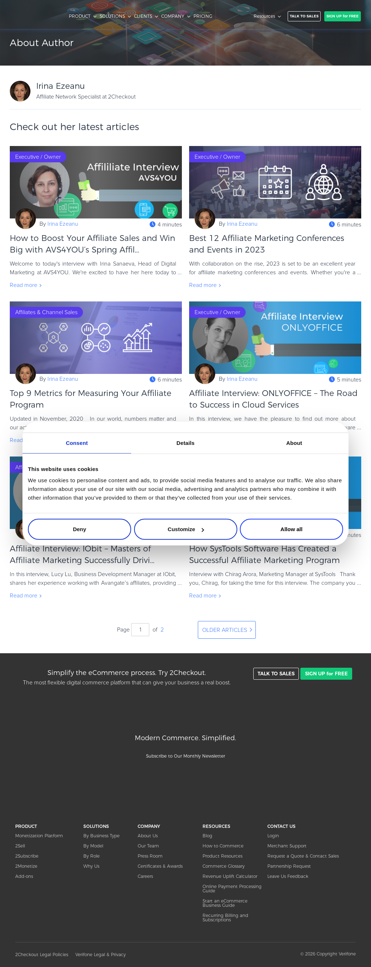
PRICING (202, 16)
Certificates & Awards (160, 866)
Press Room (150, 856)
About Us (148, 835)
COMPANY (172, 16)
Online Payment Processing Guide (232, 888)
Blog (207, 835)
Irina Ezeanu (62, 224)
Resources (264, 16)
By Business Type (101, 835)
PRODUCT (80, 16)
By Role (91, 856)
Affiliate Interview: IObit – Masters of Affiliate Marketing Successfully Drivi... (82, 554)
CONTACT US (281, 826)
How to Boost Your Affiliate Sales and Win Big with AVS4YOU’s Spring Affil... (92, 244)
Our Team (148, 846)
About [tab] (294, 442)
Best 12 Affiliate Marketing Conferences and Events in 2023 (266, 244)
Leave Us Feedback (287, 876)
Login (273, 835)
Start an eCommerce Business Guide (225, 903)
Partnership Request (289, 866)
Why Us (91, 866)
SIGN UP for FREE (342, 16)
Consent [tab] (77, 442)
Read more (23, 285)
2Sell (20, 846)
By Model (93, 846)
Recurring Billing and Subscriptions (225, 917)
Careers (145, 876)
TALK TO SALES (304, 16)
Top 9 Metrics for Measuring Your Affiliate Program (90, 399)
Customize (186, 529)
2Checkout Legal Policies (41, 954)
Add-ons (24, 876)
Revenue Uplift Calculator (230, 876)
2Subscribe (26, 856)
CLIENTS (143, 16)
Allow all (291, 529)
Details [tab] (185, 442)
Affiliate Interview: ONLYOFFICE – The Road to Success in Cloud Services (273, 399)
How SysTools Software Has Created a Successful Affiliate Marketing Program (264, 554)
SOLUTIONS (112, 16)
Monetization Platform (39, 835)
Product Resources (222, 856)
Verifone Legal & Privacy (100, 954)
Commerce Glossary (224, 866)
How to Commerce (223, 846)
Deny (79, 529)
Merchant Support (287, 846)
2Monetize (26, 866)
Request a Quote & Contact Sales (303, 856)
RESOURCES (216, 826)
